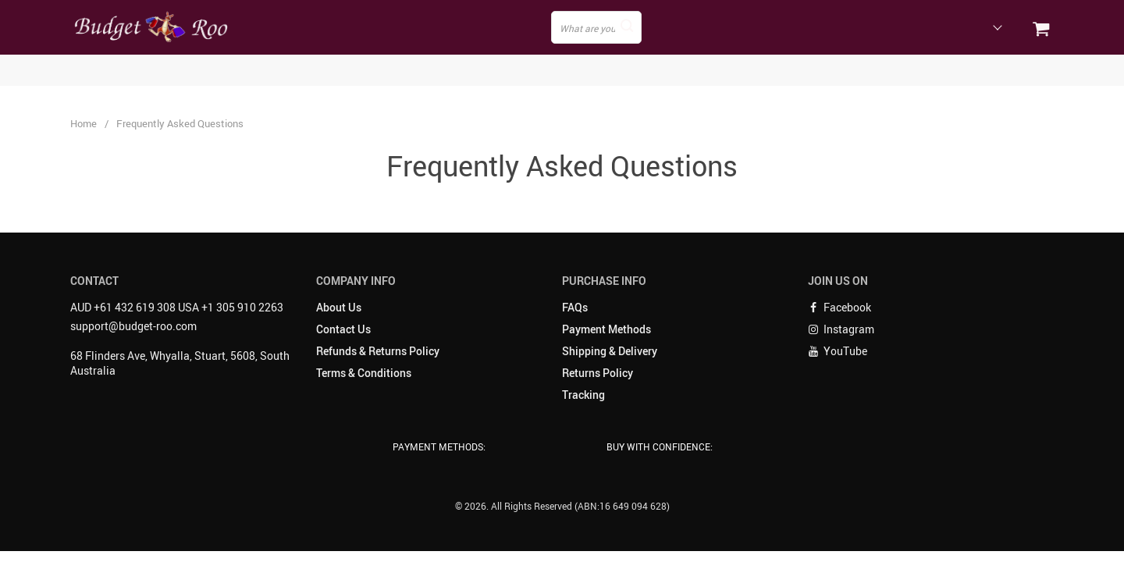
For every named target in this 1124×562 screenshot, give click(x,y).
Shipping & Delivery (609, 350)
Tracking (583, 394)
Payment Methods (606, 329)
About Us (338, 307)
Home (83, 123)
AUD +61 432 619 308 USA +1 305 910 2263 (176, 307)
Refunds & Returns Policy (377, 350)
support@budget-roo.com (133, 325)
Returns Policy (597, 372)
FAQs (575, 307)
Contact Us (343, 329)
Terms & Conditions (363, 372)
